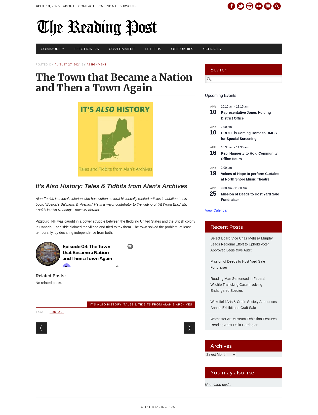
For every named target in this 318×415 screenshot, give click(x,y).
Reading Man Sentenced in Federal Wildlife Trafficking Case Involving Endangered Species (237, 285)
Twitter (240, 6)
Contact (86, 6)
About (69, 6)
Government (122, 49)
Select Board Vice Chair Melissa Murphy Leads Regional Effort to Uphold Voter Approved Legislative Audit (241, 244)
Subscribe (129, 6)
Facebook (231, 6)
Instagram (249, 6)
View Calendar (216, 210)
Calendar (107, 6)
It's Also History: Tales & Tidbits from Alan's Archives (141, 304)
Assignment (97, 64)
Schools (212, 49)
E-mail (268, 6)
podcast (57, 312)
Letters (153, 49)
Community (52, 49)
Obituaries (182, 49)
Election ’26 (86, 49)
